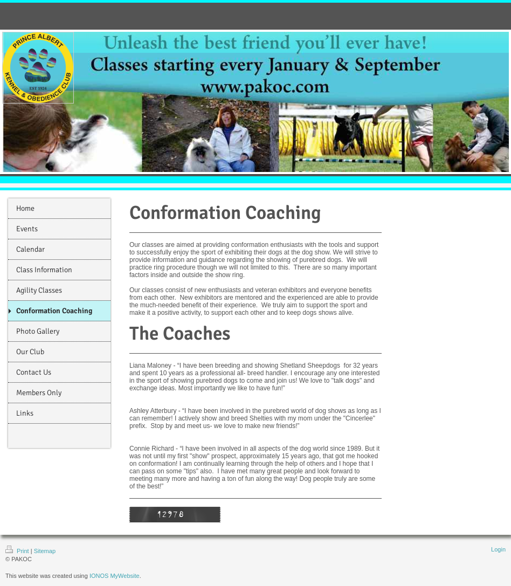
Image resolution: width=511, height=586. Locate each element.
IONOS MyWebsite (114, 576)
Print (18, 551)
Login (498, 549)
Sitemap (45, 551)
